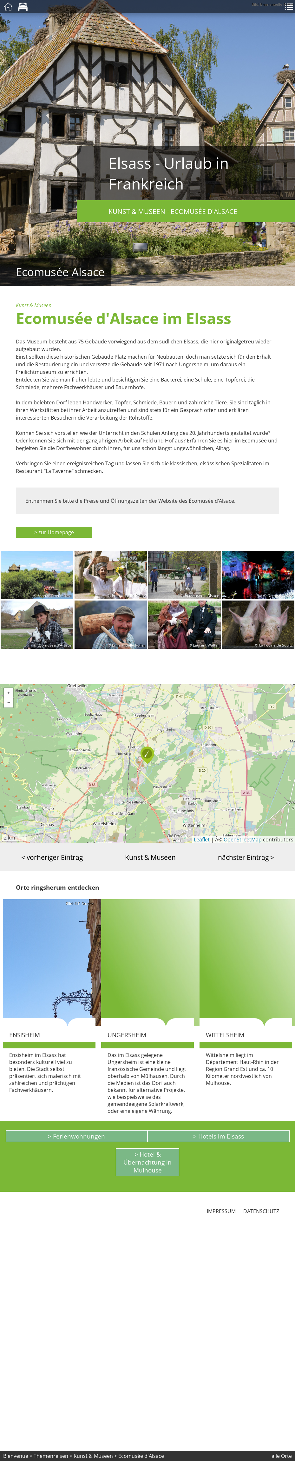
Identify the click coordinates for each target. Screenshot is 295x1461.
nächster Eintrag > (246, 857)
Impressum (221, 1211)
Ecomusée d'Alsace (141, 1455)
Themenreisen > (53, 1455)
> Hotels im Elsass (218, 1136)
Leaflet (202, 839)
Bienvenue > (17, 1455)
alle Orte (282, 1455)
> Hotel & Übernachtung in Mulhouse (147, 1162)
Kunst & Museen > (96, 1455)
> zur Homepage (54, 532)
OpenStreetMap (243, 839)
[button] (147, 755)
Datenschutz (261, 1211)
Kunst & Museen (150, 857)
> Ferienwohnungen (76, 1136)
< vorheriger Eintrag (52, 857)
